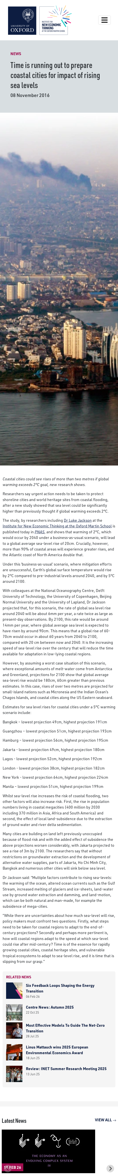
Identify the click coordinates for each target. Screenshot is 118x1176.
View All (105, 1119)
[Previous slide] (8, 1168)
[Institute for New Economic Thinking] (39, 19)
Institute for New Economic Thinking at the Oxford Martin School (57, 525)
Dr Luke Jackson (78, 520)
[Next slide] (110, 1168)
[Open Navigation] (104, 20)
